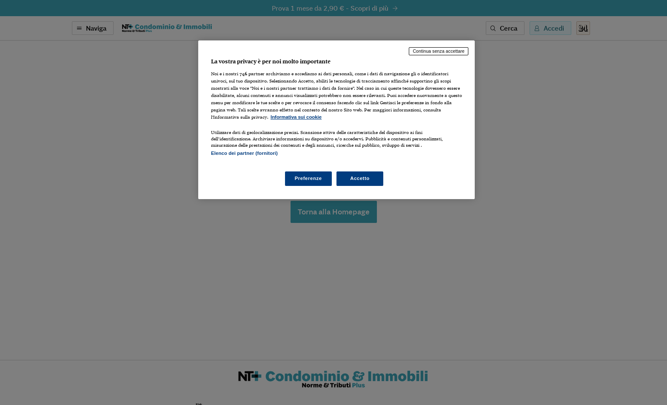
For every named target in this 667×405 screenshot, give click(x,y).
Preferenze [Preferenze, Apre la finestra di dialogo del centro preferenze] (308, 178)
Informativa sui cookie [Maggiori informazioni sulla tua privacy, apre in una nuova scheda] (296, 117)
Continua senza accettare (439, 51)
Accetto (360, 178)
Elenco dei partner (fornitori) (244, 153)
